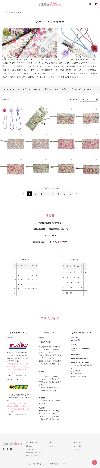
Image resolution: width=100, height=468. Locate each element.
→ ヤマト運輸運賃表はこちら (17, 414)
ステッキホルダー (35, 89)
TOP (3, 12)
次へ (76, 193)
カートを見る (77, 446)
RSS (51, 443)
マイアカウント (78, 443)
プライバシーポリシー (32, 456)
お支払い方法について (32, 449)
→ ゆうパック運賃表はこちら (17, 375)
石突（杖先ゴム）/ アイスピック (56, 89)
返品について (29, 446)
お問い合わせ (77, 449)
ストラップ (22, 89)
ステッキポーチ (8, 89)
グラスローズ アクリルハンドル (83, 89)
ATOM (51, 446)
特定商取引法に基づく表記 (33, 452)
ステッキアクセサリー (14, 12)
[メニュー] (4, 4)
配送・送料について (31, 443)
